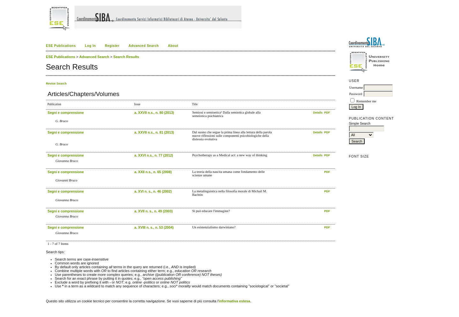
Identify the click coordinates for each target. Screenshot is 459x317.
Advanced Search (143, 46)
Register (112, 46)
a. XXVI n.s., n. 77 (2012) (153, 155)
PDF (327, 112)
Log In (90, 46)
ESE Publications (61, 46)
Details (318, 112)
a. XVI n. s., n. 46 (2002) (152, 191)
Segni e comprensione (65, 112)
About (173, 46)
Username (356, 87)
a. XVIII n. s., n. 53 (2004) (153, 227)
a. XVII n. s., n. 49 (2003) (153, 211)
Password (355, 94)
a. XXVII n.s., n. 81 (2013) (154, 132)
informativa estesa (234, 301)
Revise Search (56, 83)
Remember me (366, 101)
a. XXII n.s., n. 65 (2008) (152, 172)
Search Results (126, 57)
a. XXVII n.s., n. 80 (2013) (154, 112)
